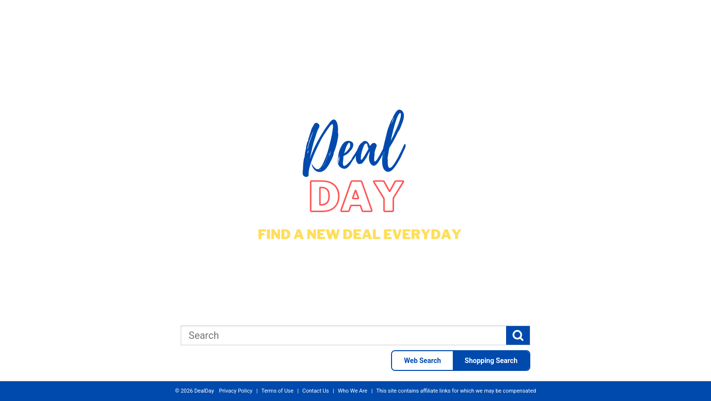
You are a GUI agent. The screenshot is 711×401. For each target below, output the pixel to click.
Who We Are (352, 391)
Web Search (422, 361)
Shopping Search (491, 361)
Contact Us (315, 391)
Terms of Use (277, 391)
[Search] (518, 335)
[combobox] (343, 335)
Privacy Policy (235, 391)
